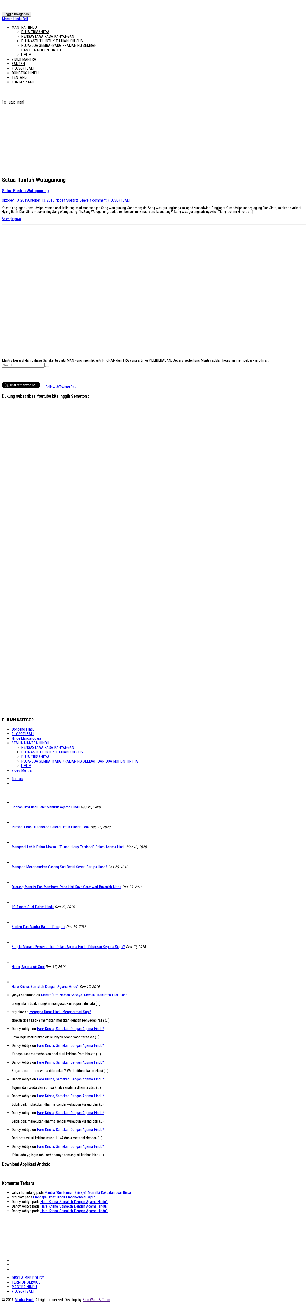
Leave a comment (93, 200)
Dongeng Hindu (23, 729)
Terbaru (17, 778)
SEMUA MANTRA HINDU (30, 743)
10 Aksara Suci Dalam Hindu (33, 907)
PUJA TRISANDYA (35, 32)
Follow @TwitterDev (60, 387)
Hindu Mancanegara (26, 738)
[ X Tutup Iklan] (13, 102)
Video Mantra (22, 770)
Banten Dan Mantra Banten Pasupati (38, 927)
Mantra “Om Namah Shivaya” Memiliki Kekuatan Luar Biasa (84, 995)
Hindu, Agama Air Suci (28, 966)
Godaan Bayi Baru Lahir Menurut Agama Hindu (46, 807)
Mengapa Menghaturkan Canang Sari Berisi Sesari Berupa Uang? (59, 867)
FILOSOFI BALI (23, 68)
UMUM (26, 54)
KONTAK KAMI (23, 82)
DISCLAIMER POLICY (28, 1277)
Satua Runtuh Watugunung (25, 190)
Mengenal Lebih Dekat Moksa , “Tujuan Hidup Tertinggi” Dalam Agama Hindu (68, 847)
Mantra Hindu (24, 1300)
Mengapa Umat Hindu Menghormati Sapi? (60, 1012)
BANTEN (18, 64)
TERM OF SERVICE (26, 1282)
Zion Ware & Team (96, 1300)
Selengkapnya (11, 219)
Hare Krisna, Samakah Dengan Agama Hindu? (45, 986)
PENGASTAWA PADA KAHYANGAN (47, 36)
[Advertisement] (146, 138)
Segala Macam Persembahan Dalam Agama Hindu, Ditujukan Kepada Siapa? (68, 946)
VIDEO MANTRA (24, 59)
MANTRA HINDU (24, 27)
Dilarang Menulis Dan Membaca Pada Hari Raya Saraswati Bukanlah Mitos (66, 887)
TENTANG (19, 77)
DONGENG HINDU (25, 73)
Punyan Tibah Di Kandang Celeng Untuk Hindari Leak (51, 827)
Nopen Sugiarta (66, 200)
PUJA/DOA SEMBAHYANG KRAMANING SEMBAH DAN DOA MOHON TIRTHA (58, 47)
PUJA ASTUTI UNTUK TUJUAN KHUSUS (52, 41)
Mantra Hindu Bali (15, 19)
